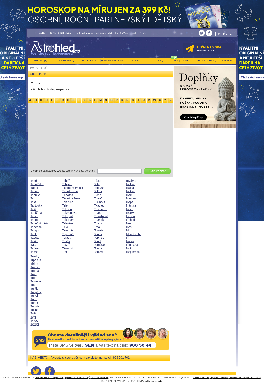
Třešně (130, 219)
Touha (98, 248)
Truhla (35, 270)
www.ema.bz (157, 381)
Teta (97, 184)
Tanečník (36, 227)
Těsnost (67, 248)
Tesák (66, 241)
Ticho (97, 195)
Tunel (34, 295)
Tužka (35, 310)
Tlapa (97, 212)
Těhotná (67, 195)
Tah (33, 198)
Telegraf (67, 216)
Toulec (98, 252)
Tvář (34, 313)
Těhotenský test (72, 187)
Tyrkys (35, 324)
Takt (33, 202)
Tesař (66, 244)
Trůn (34, 274)
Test (65, 252)
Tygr (33, 317)
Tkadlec (99, 205)
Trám (129, 195)
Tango (35, 230)
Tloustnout (101, 216)
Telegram (68, 219)
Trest (129, 223)
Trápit (129, 202)
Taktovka (36, 205)
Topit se (99, 237)
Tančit (34, 216)
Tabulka (36, 195)
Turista (35, 306)
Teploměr (68, 234)
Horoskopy (40, 60)
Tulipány (36, 292)
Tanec (34, 219)
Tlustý (98, 223)
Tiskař (98, 198)
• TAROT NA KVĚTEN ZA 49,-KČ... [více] (50, 33)
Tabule (35, 191)
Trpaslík (36, 260)
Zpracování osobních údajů (77, 377)
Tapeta (35, 237)
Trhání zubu (133, 234)
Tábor (34, 187)
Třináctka (132, 244)
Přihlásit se (225, 34)
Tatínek (35, 248)
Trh (128, 230)
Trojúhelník (133, 252)
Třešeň (130, 216)
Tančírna (36, 212)
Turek (34, 303)
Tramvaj (131, 198)
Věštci (135, 60)
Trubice (35, 267)
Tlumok (99, 219)
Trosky (35, 256)
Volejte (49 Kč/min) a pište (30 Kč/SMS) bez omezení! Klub (220, 377)
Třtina (34, 263)
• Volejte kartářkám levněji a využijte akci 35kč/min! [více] (105, 33)
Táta (34, 244)
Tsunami (36, 281)
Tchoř (66, 180)
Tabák (34, 180)
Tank (34, 234)
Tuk (33, 285)
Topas (98, 234)
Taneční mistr (39, 223)
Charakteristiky (65, 60)
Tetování (99, 187)
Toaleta (99, 230)
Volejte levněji (182, 60)
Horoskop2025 (254, 377)
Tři (127, 237)
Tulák (34, 288)
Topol (97, 241)
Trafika (130, 184)
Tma (97, 227)
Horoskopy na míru (112, 60)
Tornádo (99, 244)
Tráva (129, 209)
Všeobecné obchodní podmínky (49, 377)
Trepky (130, 212)
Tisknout (99, 202)
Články (159, 60)
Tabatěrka (37, 184)
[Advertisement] (101, 136)
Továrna (131, 180)
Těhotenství (70, 191)
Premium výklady (206, 60)
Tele (65, 205)
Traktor (130, 191)
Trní (128, 248)
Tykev (34, 320)
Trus (33, 278)
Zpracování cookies (99, 377)
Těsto (97, 180)
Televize (67, 223)
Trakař (130, 187)
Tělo (65, 227)
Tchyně (67, 184)
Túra (34, 299)
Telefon (67, 209)
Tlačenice (100, 209)
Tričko (130, 241)
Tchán (34, 252)
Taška (34, 241)
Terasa (66, 237)
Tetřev (98, 191)
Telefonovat (70, 212)
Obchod (227, 60)
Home (34, 67)
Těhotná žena (71, 198)
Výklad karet (88, 60)
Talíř (33, 209)
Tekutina (67, 202)
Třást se (131, 205)
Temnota (68, 230)
